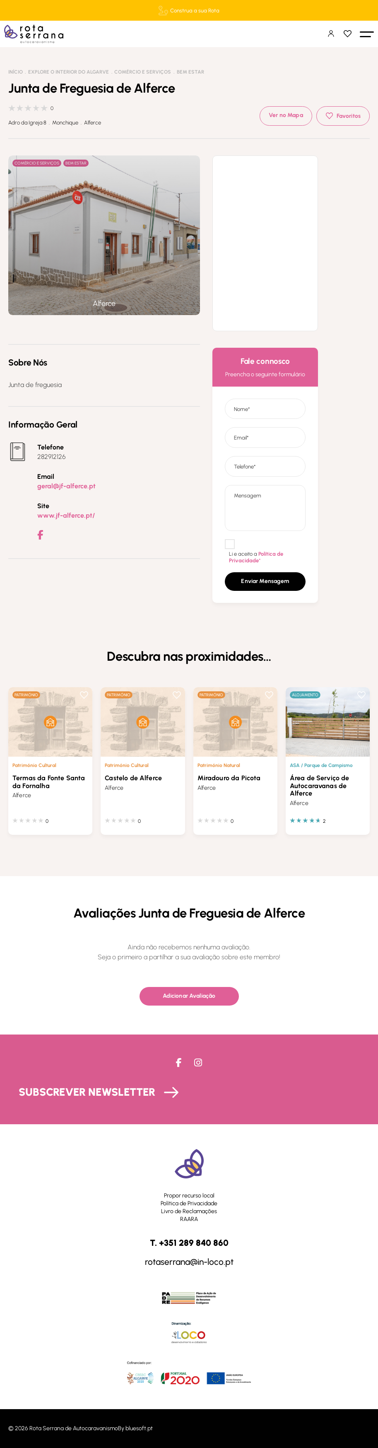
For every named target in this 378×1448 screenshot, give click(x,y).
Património (26, 695)
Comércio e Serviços (142, 72)
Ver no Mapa (286, 115)
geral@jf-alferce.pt (66, 486)
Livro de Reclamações (189, 1211)
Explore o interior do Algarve (68, 72)
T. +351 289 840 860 (189, 1243)
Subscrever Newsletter (87, 1092)
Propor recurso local (189, 1195)
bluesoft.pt (139, 1428)
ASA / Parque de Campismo (321, 765)
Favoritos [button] (349, 115)
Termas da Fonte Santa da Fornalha (48, 782)
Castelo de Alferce (133, 778)
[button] (367, 34)
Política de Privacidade (189, 1203)
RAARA (189, 1219)
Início (15, 72)
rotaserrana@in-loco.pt (189, 1262)
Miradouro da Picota (229, 778)
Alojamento (305, 695)
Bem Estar (190, 72)
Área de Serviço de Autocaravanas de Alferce (319, 786)
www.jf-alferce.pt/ (66, 515)
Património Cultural (34, 765)
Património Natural (218, 765)
